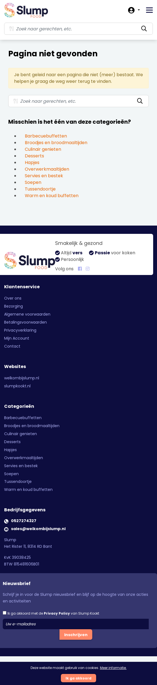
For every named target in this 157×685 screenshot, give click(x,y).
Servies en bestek (44, 176)
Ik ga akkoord (78, 678)
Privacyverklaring (20, 330)
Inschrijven (76, 635)
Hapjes (32, 162)
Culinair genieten (43, 149)
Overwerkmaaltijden (47, 169)
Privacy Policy (57, 613)
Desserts (34, 156)
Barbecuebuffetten (46, 136)
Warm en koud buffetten (51, 195)
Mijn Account (16, 338)
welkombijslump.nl (21, 378)
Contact (12, 346)
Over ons (12, 298)
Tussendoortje (40, 189)
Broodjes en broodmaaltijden (56, 142)
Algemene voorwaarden (27, 314)
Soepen (33, 182)
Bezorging (13, 306)
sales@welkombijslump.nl (38, 528)
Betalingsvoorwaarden (25, 322)
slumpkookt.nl (17, 386)
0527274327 (23, 520)
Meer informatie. (113, 667)
